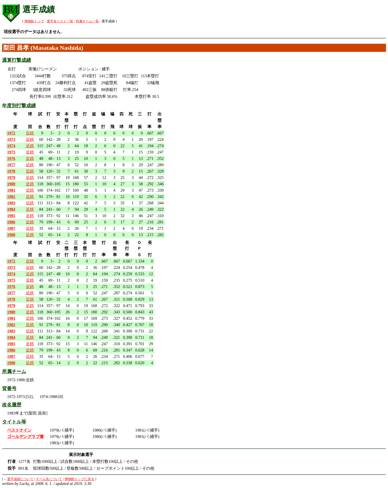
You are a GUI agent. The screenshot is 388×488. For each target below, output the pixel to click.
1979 (11, 177)
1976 (11, 158)
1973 (11, 139)
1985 (11, 216)
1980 (11, 184)
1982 (11, 196)
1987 (11, 228)
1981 (11, 190)
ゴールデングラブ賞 (25, 436)
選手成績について (20, 479)
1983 (11, 203)
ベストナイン (19, 430)
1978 (11, 171)
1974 (11, 146)
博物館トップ (34, 21)
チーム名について (49, 479)
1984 (11, 209)
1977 (11, 165)
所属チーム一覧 (87, 21)
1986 (11, 222)
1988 (11, 235)
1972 (11, 133)
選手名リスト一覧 (60, 21)
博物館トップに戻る (79, 479)
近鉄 (30, 133)
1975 (11, 152)
